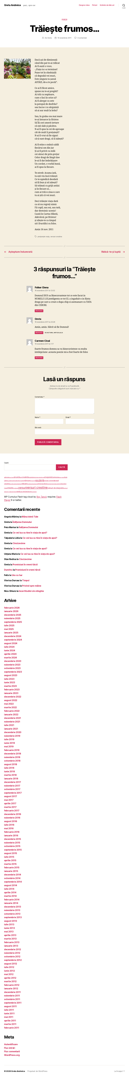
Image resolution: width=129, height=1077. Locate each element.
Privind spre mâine (31, 586)
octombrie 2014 (12, 878)
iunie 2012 (9, 971)
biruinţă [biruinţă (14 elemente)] (17, 477)
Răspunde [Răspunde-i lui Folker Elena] (39, 311)
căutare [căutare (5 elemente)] (37, 477)
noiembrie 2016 (12, 817)
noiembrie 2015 (12, 842)
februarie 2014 (11, 899)
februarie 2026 (12, 607)
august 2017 (10, 796)
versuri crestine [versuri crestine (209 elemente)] (37, 487)
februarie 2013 (11, 942)
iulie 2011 (9, 1010)
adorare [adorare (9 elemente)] (6, 477)
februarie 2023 (12, 689)
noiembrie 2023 (12, 664)
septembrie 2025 (13, 622)
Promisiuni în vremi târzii (25, 564)
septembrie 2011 (12, 1002)
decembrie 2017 (12, 782)
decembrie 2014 (12, 874)
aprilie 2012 (10, 978)
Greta (49, 38)
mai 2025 (9, 629)
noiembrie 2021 (12, 721)
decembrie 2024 (12, 636)
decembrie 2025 (12, 615)
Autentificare (11, 1044)
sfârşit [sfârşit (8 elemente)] (45, 484)
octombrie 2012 (12, 956)
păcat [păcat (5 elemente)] (16, 484)
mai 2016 (9, 828)
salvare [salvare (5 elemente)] (35, 484)
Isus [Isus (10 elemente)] (65, 477)
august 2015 (10, 853)
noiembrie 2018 (12, 757)
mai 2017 (8, 800)
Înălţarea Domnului (22, 522)
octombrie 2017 (12, 789)
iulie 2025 (9, 625)
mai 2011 (8, 1017)
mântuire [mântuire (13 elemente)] (27, 480)
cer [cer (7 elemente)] (21, 477)
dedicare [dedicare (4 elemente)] (41, 477)
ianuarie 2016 (11, 835)
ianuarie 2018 (11, 778)
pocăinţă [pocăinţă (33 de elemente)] (39, 480)
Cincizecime (19, 543)
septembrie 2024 (13, 639)
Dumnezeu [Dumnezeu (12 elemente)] (55, 477)
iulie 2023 (9, 679)
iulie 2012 (9, 967)
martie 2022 (10, 707)
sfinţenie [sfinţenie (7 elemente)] (40, 484)
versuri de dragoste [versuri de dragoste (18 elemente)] (56, 488)
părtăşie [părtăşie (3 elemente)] (19, 484)
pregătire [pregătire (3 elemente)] (12, 484)
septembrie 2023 (13, 672)
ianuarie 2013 (11, 946)
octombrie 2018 (12, 760)
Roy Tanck (41, 496)
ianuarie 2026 (11, 611)
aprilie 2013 (10, 935)
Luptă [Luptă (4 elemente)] (9, 480)
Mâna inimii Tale (30, 516)
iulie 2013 (9, 924)
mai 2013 (8, 931)
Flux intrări (9, 1048)
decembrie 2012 (12, 949)
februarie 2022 (12, 711)
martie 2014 (10, 896)
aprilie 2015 (10, 860)
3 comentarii (82, 38)
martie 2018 (10, 775)
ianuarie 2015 (11, 871)
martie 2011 (10, 1024)
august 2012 (10, 963)
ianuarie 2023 (11, 693)
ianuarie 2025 (11, 632)
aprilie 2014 (10, 892)
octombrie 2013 (12, 914)
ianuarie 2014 (11, 903)
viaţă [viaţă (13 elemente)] (18, 492)
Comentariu (39, 397)
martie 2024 (10, 657)
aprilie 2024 (10, 654)
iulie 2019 (9, 739)
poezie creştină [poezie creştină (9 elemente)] (49, 481)
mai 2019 (9, 746)
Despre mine (84, 5)
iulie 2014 (9, 889)
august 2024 (10, 643)
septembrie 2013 (13, 917)
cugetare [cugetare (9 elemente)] (31, 477)
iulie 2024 (9, 647)
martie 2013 (10, 938)
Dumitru (8, 570)
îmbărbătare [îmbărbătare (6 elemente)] (27, 491)
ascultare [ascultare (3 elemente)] (11, 477)
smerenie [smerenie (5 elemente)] (53, 484)
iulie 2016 (9, 825)
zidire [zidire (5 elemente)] (21, 491)
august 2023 (10, 675)
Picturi (94, 5)
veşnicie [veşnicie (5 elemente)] (13, 491)
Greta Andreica (12, 5)
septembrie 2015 (13, 849)
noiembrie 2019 (12, 736)
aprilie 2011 (10, 1020)
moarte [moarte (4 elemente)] (22, 480)
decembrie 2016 (12, 814)
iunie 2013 (9, 928)
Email (68, 417)
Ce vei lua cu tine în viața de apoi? (30, 532)
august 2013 (10, 921)
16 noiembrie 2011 (64, 38)
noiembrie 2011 (12, 995)
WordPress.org (12, 1055)
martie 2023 (10, 686)
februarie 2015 (11, 867)
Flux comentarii (12, 1051)
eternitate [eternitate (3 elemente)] (61, 477)
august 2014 (10, 885)
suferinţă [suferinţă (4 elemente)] (58, 484)
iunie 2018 (9, 771)
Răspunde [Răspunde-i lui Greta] (39, 332)
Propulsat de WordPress (37, 1071)
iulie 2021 (9, 725)
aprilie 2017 (10, 803)
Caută (6, 463)
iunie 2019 (9, 743)
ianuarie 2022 (11, 714)
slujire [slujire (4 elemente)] (49, 484)
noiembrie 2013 (12, 910)
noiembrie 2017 (12, 785)
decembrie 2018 (12, 753)
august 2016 (10, 821)
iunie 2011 (9, 1013)
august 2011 (10, 1006)
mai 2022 (9, 704)
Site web (38, 427)
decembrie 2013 (12, 906)
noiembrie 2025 (12, 618)
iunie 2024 (9, 650)
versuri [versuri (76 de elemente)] (22, 487)
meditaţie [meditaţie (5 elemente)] (17, 480)
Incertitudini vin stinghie (31, 591)
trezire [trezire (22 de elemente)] (10, 488)
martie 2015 (10, 864)
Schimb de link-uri (107, 5)
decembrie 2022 (12, 696)
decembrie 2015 (12, 839)
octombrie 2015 (12, 846)
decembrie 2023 (12, 661)
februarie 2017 (11, 810)
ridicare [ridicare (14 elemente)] (24, 484)
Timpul (25, 580)
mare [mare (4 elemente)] (12, 480)
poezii (64, 19)
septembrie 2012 (13, 960)
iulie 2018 (9, 768)
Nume (37, 417)
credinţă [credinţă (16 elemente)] (25, 477)
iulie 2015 (9, 857)
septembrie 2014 (13, 881)
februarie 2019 (11, 750)
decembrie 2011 (12, 992)
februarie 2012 (11, 985)
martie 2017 (10, 807)
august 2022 (10, 700)
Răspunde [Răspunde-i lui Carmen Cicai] (39, 357)
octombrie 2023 (12, 668)
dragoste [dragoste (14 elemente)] (47, 477)
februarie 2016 (11, 832)
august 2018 (10, 764)
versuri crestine (56, 237)
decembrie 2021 (12, 718)
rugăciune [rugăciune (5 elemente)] (30, 484)
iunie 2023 (9, 682)
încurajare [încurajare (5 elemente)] (34, 491)
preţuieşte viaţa (44, 237)
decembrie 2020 (12, 732)
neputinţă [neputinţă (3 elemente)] (33, 480)
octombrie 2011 (12, 999)
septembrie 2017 (13, 793)
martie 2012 (10, 981)
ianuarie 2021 (11, 728)
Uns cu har (17, 575)
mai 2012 (8, 974)
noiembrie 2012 (12, 953)
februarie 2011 (11, 1027)
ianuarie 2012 (11, 988)
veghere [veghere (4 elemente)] (15, 488)
